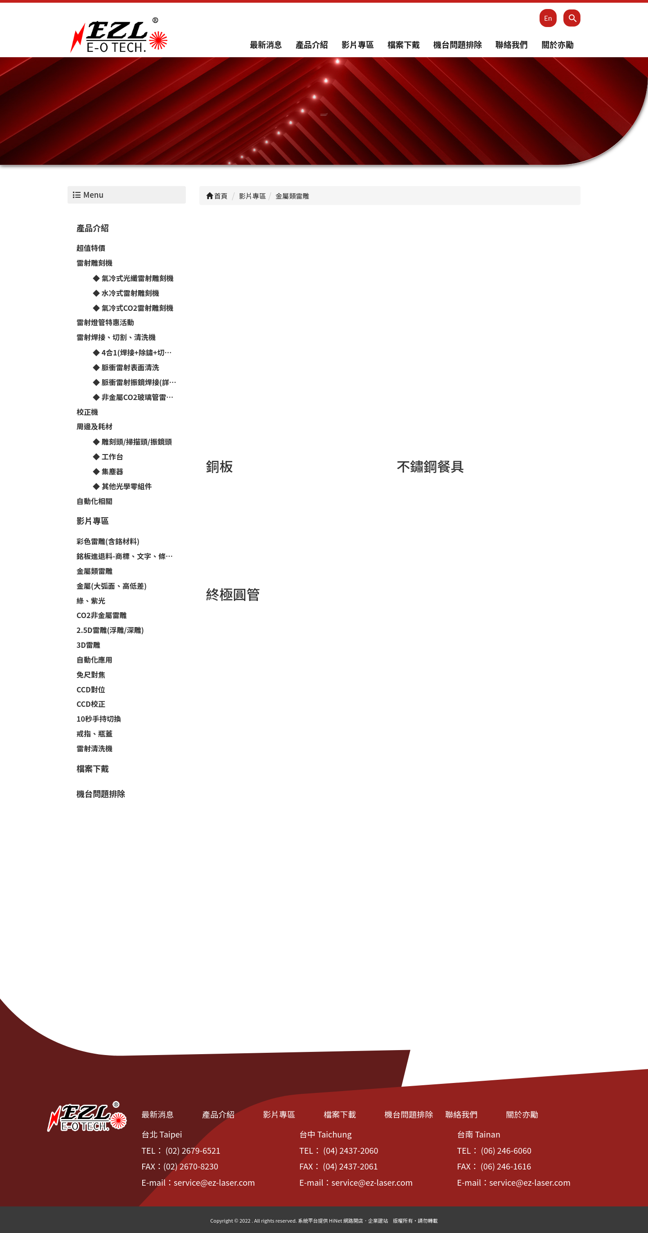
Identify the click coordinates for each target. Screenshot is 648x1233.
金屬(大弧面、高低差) (111, 585)
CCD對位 (90, 689)
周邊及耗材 (94, 426)
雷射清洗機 (94, 748)
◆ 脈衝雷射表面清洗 (126, 367)
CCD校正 (90, 704)
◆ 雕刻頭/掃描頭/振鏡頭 (132, 442)
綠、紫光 (90, 600)
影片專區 (358, 44)
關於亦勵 (557, 44)
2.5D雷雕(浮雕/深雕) (110, 630)
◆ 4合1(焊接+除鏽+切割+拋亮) (139, 352)
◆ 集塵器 (108, 471)
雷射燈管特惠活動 (105, 322)
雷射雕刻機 (94, 263)
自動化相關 (94, 501)
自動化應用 (94, 660)
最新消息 (266, 44)
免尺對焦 (90, 674)
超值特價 (90, 248)
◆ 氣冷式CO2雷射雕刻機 (133, 307)
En (548, 18)
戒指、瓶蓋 (94, 733)
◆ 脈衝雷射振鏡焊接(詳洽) (136, 382)
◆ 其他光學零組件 (122, 486)
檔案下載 (340, 1114)
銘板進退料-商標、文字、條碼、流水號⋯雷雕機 (131, 556)
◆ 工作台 (108, 456)
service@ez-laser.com (214, 1182)
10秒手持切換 (98, 719)
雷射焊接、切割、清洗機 (116, 337)
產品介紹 (312, 44)
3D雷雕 (88, 645)
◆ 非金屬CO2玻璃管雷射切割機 (139, 396)
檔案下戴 (403, 44)
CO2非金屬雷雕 (101, 615)
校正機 (87, 411)
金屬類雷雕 (94, 571)
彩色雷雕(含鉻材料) (108, 541)
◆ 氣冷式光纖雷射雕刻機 (133, 278)
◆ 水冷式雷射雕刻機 (126, 293)
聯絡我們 (511, 44)
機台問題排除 (457, 44)
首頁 (217, 196)
